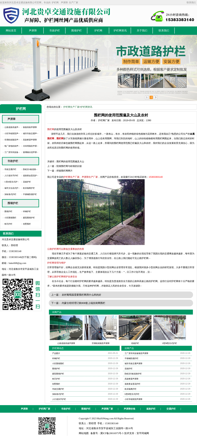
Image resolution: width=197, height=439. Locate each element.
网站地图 (84, 433)
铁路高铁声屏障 (30, 127)
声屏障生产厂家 (90, 177)
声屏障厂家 (107, 409)
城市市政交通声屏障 (133, 363)
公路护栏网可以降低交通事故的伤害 (65, 249)
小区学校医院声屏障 (133, 399)
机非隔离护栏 (29, 188)
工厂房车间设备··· (12, 152)
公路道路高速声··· (12, 127)
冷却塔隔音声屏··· (30, 146)
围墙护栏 (13, 203)
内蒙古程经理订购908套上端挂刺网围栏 (83, 303)
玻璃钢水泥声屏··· (30, 152)
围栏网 (50, 129)
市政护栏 (13, 161)
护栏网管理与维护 (56, 262)
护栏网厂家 (44, 409)
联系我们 (191, 2)
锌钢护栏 (27, 211)
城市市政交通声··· (30, 133)
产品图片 (56, 353)
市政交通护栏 (10, 169)
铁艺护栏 (8, 224)
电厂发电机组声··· (12, 146)
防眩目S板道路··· (30, 169)
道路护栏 (150, 409)
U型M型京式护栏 (132, 394)
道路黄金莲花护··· (30, 175)
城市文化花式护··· (12, 188)
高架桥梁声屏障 (30, 140)
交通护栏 (171, 409)
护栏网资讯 (86, 107)
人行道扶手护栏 (11, 175)
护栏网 (55, 2)
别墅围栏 (27, 224)
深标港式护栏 (10, 194)
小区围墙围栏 (10, 218)
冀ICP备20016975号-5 (111, 433)
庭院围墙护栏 (29, 218)
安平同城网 (143, 433)
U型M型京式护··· (11, 182)
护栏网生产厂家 (71, 107)
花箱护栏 (27, 182)
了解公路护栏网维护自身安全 (62, 276)
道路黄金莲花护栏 (132, 384)
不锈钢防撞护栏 (30, 194)
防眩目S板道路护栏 (133, 374)
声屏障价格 (129, 409)
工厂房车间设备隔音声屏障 (136, 353)
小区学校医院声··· (12, 133)
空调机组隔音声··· (12, 140)
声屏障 (64, 2)
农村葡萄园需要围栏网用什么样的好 (81, 294)
